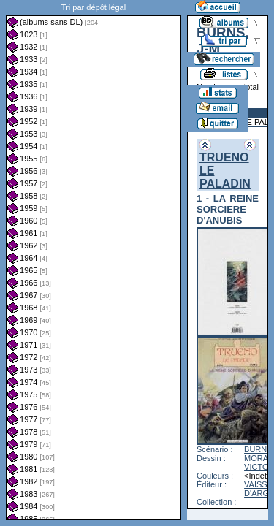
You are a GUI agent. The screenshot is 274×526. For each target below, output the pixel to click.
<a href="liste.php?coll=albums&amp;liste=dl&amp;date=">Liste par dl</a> (93, 260)
